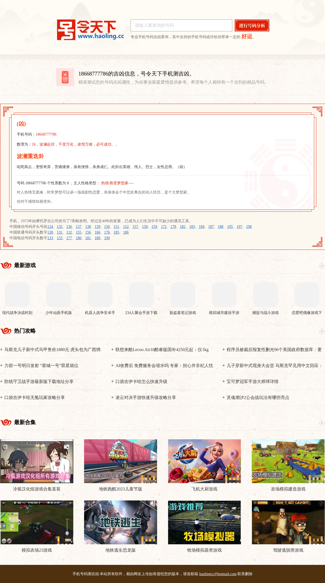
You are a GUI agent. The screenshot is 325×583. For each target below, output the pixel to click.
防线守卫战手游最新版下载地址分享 (39, 381)
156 (88, 232)
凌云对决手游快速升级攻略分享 (145, 397)
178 (173, 227)
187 (211, 227)
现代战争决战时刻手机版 (17, 313)
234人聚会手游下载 (141, 313)
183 (192, 227)
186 (126, 232)
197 (239, 227)
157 (135, 227)
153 (59, 238)
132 (69, 232)
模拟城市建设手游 (224, 313)
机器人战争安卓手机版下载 (100, 313)
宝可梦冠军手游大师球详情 (252, 381)
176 (107, 232)
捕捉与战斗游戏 (265, 313)
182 (182, 227)
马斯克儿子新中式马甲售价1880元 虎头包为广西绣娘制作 (52, 349)
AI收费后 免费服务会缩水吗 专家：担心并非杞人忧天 (164, 365)
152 (126, 227)
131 (59, 232)
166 (97, 232)
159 (154, 227)
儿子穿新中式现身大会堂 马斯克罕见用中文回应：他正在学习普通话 (275, 365)
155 (78, 232)
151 (116, 227)
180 (78, 238)
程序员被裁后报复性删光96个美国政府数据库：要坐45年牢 (274, 349)
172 (164, 227)
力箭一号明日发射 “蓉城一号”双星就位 (41, 365)
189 (97, 238)
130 (50, 232)
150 (107, 227)
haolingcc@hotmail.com (218, 574)
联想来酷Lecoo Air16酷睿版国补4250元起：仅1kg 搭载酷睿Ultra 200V (161, 349)
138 (88, 227)
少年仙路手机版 (58, 313)
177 (69, 238)
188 (220, 227)
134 (50, 227)
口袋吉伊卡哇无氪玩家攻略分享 (34, 397)
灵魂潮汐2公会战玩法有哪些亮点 (258, 397)
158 (145, 227)
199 (107, 238)
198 (249, 227)
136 (69, 227)
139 (97, 227)
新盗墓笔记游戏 (183, 313)
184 (201, 227)
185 (116, 232)
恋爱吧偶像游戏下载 (307, 313)
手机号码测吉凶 (85, 574)
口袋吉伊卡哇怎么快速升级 (141, 381)
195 (230, 227)
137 (78, 227)
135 (59, 227)
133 (50, 238)
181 (88, 238)
